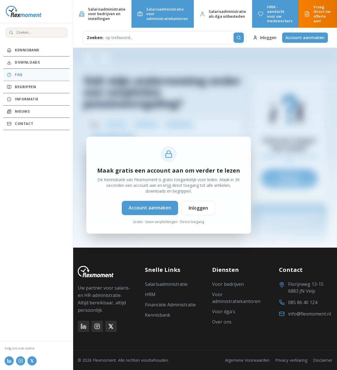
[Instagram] (97, 326)
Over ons (222, 322)
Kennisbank (157, 315)
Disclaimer (322, 360)
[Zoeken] (239, 38)
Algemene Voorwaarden (247, 360)
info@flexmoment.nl (309, 314)
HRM (150, 294)
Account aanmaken (305, 37)
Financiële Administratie (170, 305)
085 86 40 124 (302, 302)
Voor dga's (223, 311)
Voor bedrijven (228, 284)
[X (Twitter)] (111, 326)
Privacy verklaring (291, 360)
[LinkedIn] (83, 326)
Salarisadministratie (166, 284)
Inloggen (264, 37)
